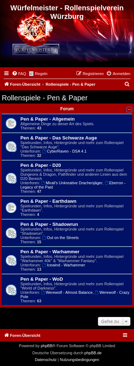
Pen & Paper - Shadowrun (49, 224)
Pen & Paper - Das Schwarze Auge (58, 137)
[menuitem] (19, 73)
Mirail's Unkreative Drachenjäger (71, 183)
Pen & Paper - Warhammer (49, 251)
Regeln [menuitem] (41, 73)
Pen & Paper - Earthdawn (48, 201)
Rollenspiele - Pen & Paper (45, 98)
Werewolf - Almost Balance (67, 292)
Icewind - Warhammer (63, 265)
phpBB (47, 346)
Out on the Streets (60, 237)
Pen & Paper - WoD (41, 279)
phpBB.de (92, 353)
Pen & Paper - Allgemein (47, 119)
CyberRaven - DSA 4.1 (64, 151)
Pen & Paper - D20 (40, 165)
